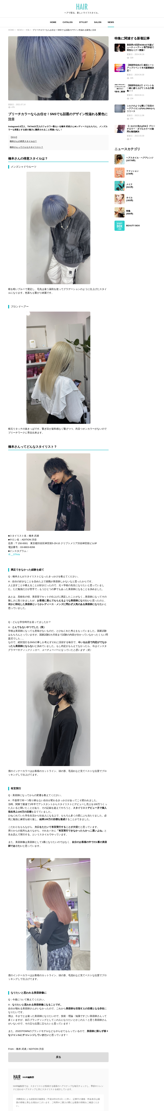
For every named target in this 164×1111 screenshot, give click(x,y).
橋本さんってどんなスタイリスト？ (26, 147)
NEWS (111, 22)
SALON (97, 22)
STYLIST (83, 22)
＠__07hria (14, 554)
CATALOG (68, 22)
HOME (53, 22)
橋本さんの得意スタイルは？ (23, 141)
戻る (58, 1057)
